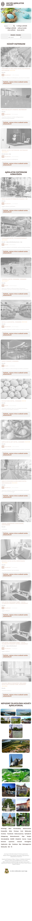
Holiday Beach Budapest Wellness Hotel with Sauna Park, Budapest (14, 684)
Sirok (21, 831)
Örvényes (16, 831)
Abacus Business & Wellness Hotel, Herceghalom (14, 482)
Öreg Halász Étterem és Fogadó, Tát (15, 199)
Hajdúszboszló (4, 863)
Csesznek (19, 841)
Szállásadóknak (13, 856)
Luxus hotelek (25, 860)
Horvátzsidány (17, 828)
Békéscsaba (28, 831)
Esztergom (21, 861)
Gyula (28, 861)
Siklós (10, 831)
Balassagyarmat (26, 844)
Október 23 (23, 859)
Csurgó (29, 839)
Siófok (26, 863)
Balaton (4, 861)
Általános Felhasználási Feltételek (9, 855)
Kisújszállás (4, 831)
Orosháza (3, 833)
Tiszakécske (10, 833)
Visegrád (14, 864)
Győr (25, 861)
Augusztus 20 (4, 859)
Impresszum (19, 856)
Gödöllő (12, 839)
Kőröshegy (3, 828)
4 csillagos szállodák (11, 28)
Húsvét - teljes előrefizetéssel (9, 646)
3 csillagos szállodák (22, 26)
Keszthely (16, 863)
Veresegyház (28, 841)
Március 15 (18, 859)
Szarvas (24, 839)
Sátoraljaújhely (5, 839)
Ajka (10, 844)
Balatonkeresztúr (14, 836)
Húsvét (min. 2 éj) (6, 154)
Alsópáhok (18, 839)
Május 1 (14, 859)
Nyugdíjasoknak (18, 860)
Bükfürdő (14, 861)
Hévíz (13, 863)
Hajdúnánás (4, 844)
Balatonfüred (9, 861)
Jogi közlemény (26, 855)
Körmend (3, 841)
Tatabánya (15, 844)
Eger (17, 861)
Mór (9, 847)
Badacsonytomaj (19, 833)
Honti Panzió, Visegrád (10, 361)
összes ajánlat (20, 30)
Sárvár (23, 863)
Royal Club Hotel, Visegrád (14, 322)
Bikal (10, 828)
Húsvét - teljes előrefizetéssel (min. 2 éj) (12, 242)
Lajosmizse (11, 841)
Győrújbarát (28, 833)
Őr (11, 847)
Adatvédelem (19, 855)
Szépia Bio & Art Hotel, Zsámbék (16, 442)
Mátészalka (4, 847)
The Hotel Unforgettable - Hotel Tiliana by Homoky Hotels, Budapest (15, 602)
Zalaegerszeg (4, 836)
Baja (20, 844)
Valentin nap (12, 860)
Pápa (23, 836)
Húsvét (3, 72)
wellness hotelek (22, 28)
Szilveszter (7, 860)
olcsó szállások (11, 30)
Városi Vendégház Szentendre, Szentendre (13, 524)
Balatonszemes (27, 828)
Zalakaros (18, 864)
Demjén (29, 836)
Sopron (29, 863)
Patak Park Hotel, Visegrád (14, 401)
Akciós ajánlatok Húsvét (15, 4)
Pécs (20, 863)
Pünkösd (28, 859)
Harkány (9, 863)
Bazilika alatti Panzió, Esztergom (14, 110)
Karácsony (10, 859)
